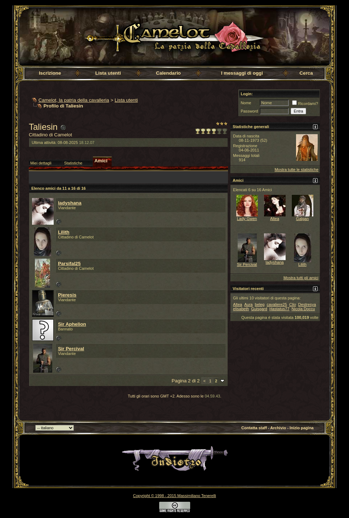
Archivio (278, 428)
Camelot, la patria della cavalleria (74, 100)
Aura (248, 304)
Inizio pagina (302, 428)
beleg (260, 304)
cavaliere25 (277, 304)
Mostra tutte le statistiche (296, 169)
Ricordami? (305, 103)
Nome (246, 103)
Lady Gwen (247, 218)
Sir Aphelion (72, 324)
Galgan (302, 218)
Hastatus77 (279, 309)
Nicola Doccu (303, 309)
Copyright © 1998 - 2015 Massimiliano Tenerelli (174, 495)
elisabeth (241, 309)
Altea (274, 218)
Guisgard (259, 309)
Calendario (168, 73)
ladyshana (69, 203)
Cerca (306, 73)
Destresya (307, 304)
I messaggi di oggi (242, 73)
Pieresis (67, 295)
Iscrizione (50, 73)
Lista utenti (108, 73)
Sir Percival (71, 348)
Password (249, 111)
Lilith (64, 232)
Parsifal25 (69, 263)
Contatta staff (254, 428)
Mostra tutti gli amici (300, 278)
